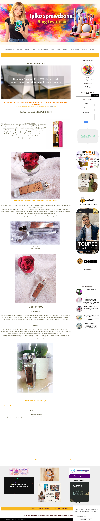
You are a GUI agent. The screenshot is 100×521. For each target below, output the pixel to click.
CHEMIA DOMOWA (9, 49)
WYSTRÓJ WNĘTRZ (74, 49)
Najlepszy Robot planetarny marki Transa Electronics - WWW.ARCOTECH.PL (91, 326)
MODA (52, 49)
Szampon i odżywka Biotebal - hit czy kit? (91, 290)
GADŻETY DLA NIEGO (30, 49)
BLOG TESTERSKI (16, 519)
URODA (65, 49)
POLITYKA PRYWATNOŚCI (40, 508)
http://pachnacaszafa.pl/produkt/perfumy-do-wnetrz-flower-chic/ (36, 200)
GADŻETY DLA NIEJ (43, 49)
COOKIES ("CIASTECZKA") (59, 508)
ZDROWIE (84, 49)
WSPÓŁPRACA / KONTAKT (50, 55)
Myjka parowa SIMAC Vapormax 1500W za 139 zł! (91, 308)
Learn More (83, 519)
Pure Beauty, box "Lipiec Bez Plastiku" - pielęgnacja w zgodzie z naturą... (91, 317)
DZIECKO (19, 49)
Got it (90, 519)
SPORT (58, 49)
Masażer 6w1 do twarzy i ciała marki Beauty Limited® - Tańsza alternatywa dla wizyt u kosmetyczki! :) (91, 300)
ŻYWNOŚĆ (92, 49)
